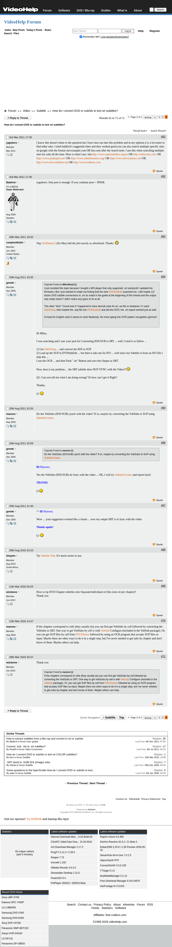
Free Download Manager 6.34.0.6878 (120, 881)
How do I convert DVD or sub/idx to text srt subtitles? (85, 110)
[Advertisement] (88, 75)
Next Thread (97, 783)
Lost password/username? (115, 36)
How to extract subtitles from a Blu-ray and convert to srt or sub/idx (44, 738)
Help (141, 30)
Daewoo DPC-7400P (13, 902)
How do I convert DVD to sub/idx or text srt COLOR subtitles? (41, 754)
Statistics (107, 908)
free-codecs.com (116, 915)
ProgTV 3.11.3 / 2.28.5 (63, 852)
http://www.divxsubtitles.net (52, 162)
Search (8, 33)
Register (155, 30)
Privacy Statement (150, 798)
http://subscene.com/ (144, 154)
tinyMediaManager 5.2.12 (113, 875)
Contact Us (121, 798)
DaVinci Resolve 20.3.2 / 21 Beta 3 (118, 841)
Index (8, 30)
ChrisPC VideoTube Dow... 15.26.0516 (71, 841)
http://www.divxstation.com (125, 158)
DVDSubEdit (115, 291)
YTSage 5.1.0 (107, 870)
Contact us (84, 904)
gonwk (10, 282)
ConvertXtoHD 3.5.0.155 (113, 865)
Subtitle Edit (48, 555)
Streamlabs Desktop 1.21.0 (65, 872)
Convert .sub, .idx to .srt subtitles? (26, 746)
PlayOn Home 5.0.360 (112, 836)
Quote (158, 171)
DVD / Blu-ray (85, 10)
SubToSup (49, 309)
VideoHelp (134, 798)
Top (121, 717)
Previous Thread (77, 783)
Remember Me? (90, 36)
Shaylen (10, 555)
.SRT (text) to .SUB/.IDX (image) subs (28, 762)
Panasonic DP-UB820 (13, 943)
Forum (47, 10)
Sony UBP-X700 (10, 897)
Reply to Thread (17, 117)
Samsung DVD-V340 (13, 912)
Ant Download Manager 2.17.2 (67, 847)
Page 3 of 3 (136, 117)
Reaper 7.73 (57, 857)
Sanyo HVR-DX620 (12, 933)
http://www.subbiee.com (87, 162)
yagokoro (11, 142)
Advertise (128, 904)
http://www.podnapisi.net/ (50, 158)
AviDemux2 (49, 243)
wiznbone (11, 592)
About (138, 10)
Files (16, 33)
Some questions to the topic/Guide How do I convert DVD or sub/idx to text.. (50, 770)
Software (64, 10)
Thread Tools (139, 130)
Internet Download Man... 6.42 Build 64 (71, 836)
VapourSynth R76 (109, 860)
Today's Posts (34, 30)
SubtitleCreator (44, 417)
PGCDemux (82, 634)
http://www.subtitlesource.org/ (88, 158)
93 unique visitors (24, 851)
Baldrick (11, 182)
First (147, 117)
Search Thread (158, 130)
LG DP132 (7, 938)
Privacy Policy (102, 904)
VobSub (105, 630)
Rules (48, 30)
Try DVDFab (34, 819)
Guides (106, 10)
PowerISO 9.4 (58, 878)
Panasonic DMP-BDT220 (15, 928)
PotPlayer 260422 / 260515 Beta (68, 883)
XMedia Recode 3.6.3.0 (63, 867)
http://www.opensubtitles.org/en (110, 154)
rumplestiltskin (14, 242)
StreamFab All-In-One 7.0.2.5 (115, 855)
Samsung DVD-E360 (13, 918)
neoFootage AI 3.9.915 (112, 886)
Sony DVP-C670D (11, 923)
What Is (122, 10)
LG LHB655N (9, 907)
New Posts (19, 30)
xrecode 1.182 (58, 862)
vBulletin (91, 809)
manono (11, 414)
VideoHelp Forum (22, 21)
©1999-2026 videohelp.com (110, 921)
